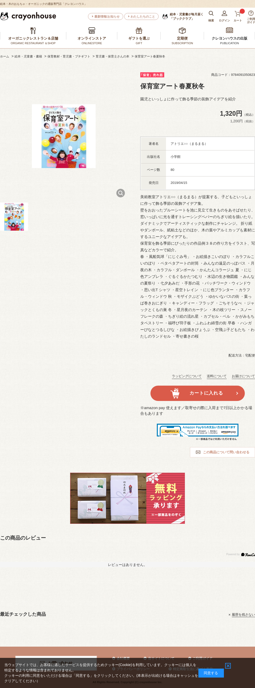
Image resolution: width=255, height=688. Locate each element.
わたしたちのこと (143, 16)
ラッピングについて (187, 376)
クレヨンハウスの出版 (229, 38)
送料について (217, 376)
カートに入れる (206, 393)
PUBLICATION (229, 43)
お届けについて (243, 376)
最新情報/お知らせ (107, 16)
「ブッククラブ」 (186, 16)
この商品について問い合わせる (226, 452)
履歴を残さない (243, 614)
